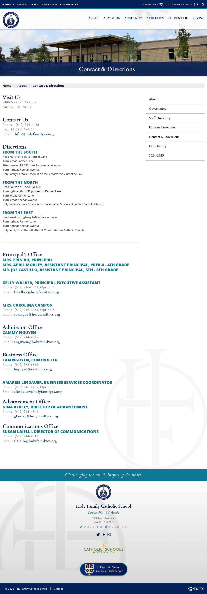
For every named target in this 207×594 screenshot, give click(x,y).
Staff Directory (159, 118)
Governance (157, 109)
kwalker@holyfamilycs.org (37, 292)
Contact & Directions (48, 85)
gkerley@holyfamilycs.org (36, 416)
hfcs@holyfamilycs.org (34, 134)
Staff (36, 4)
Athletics (155, 18)
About (93, 18)
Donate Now (52, 4)
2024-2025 (156, 155)
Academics (133, 18)
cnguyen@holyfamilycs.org (37, 341)
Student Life (178, 18)
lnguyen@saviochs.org (33, 369)
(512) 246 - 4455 (91, 526)
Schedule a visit (180, 4)
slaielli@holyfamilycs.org (36, 440)
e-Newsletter (73, 4)
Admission (112, 18)
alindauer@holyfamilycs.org (38, 391)
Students (8, 4)
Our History (157, 146)
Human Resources (162, 127)
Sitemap (59, 588)
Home (7, 85)
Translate (150, 4)
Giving (198, 18)
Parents (23, 4)
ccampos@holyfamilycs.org (37, 314)
